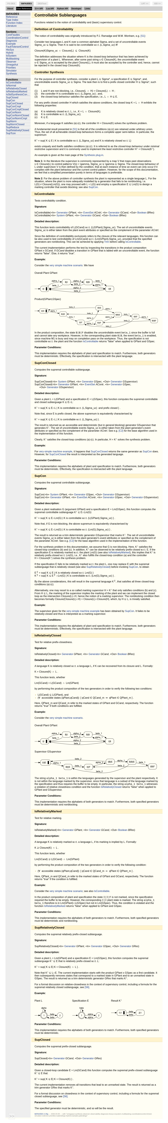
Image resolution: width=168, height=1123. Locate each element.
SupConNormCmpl (16, 118)
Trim (106, 241)
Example (11, 43)
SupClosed (12, 97)
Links (87, 8)
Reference (12, 17)
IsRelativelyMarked (16, 91)
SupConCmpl (13, 106)
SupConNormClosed (17, 115)
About (10, 8)
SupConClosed (14, 103)
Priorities (11, 67)
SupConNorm (13, 112)
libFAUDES (26, 3)
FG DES (11, 3)
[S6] (87, 990)
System (61, 215)
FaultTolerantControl (17, 46)
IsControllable (13, 82)
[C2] (121, 431)
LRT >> (144, 3)
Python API (62, 8)
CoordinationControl (17, 37)
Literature (11, 26)
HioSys (10, 49)
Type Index (12, 20)
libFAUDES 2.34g (41, 1117)
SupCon (10, 100)
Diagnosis (11, 40)
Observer (11, 61)
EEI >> (157, 3)
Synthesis (11, 73)
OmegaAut (12, 64)
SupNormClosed (15, 124)
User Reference (24, 8)
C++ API (39, 8)
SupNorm (11, 121)
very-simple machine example (55, 452)
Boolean (142, 212)
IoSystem (11, 55)
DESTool (42, 3)
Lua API (50, 8)
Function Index (14, 23)
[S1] (143, 36)
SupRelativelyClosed (17, 130)
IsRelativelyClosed (16, 88)
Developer (76, 8)
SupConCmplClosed (17, 109)
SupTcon (11, 133)
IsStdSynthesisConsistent (18, 94)
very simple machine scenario (66, 265)
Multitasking (12, 58)
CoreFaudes (13, 34)
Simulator (11, 70)
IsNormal (11, 85)
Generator (62, 212)
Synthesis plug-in (93, 155)
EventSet (88, 212)
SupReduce (12, 127)
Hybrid (9, 52)
